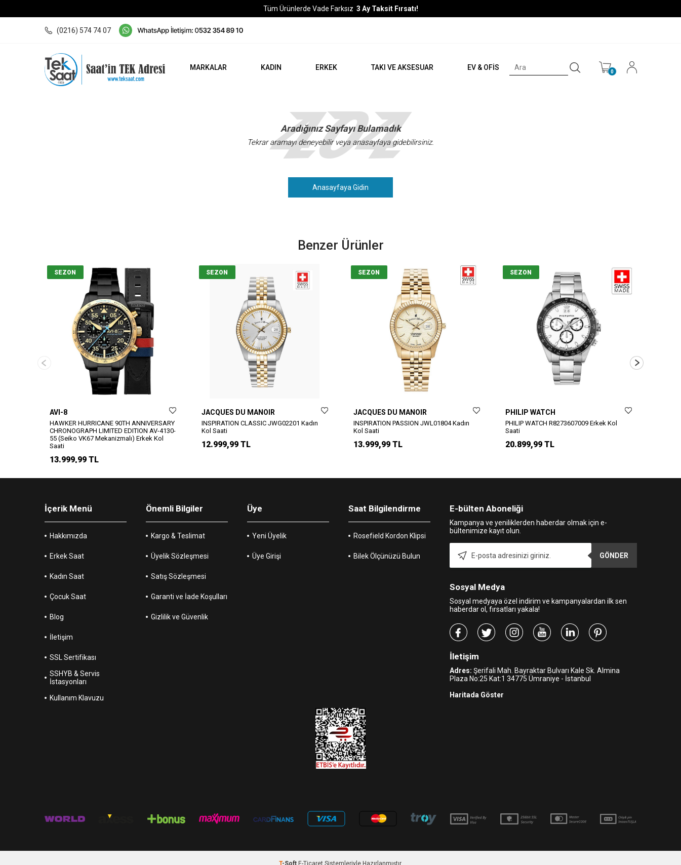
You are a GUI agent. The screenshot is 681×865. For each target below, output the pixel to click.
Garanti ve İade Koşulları (189, 585)
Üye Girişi (266, 545)
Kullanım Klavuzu (77, 687)
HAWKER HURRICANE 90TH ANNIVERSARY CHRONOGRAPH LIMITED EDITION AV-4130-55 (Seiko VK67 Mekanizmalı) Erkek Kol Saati (113, 434)
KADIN (266, 67)
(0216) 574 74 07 (78, 30)
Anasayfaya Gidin (340, 187)
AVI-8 (58, 412)
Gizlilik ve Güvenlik (179, 606)
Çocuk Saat (68, 585)
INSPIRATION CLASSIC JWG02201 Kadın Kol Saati (260, 427)
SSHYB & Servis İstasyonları (75, 666)
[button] (637, 357)
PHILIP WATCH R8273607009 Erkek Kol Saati (561, 427)
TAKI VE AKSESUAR (399, 67)
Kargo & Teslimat (178, 525)
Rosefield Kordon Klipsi (389, 525)
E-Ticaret (310, 852)
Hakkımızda (68, 525)
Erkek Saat (67, 545)
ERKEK (322, 67)
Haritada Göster (477, 684)
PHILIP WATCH (530, 412)
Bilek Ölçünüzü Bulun (386, 545)
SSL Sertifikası (73, 646)
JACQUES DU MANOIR (238, 412)
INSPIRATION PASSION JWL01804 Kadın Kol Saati (411, 427)
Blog (57, 606)
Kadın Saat (67, 565)
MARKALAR (202, 67)
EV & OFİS (481, 67)
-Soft (288, 852)
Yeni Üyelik (269, 525)
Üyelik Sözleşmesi (180, 545)
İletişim (61, 626)
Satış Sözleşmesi (178, 565)
